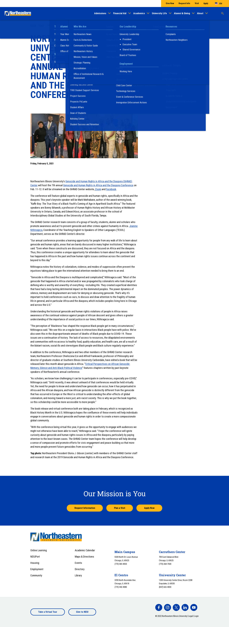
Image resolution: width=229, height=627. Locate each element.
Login (196, 616)
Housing (34, 562)
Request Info (184, 3)
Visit (197, 3)
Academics (139, 13)
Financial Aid (119, 13)
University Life (159, 13)
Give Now (170, 3)
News (41, 25)
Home (33, 25)
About (200, 13)
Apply (205, 3)
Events (78, 562)
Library (78, 575)
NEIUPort (35, 556)
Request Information (84, 508)
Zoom (98, 189)
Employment (36, 569)
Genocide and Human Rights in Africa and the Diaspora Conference (98, 185)
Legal (190, 616)
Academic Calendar (85, 550)
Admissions (100, 13)
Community (36, 575)
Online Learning (38, 550)
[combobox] (218, 3)
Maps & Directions (84, 556)
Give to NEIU (82, 612)
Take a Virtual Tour (47, 612)
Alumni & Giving (182, 13)
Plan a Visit (119, 508)
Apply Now (149, 508)
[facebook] (158, 607)
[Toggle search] (222, 13)
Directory (80, 569)
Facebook (111, 189)
